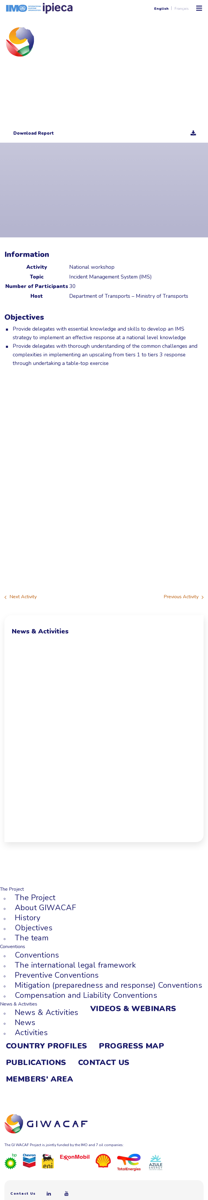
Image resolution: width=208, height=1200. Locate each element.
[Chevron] (29, 1160)
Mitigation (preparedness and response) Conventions (108, 985)
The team (32, 938)
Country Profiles (46, 1046)
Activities (31, 1032)
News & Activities (46, 1012)
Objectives (33, 928)
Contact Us (104, 1062)
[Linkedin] (49, 1193)
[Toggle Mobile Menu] (199, 8)
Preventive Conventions (57, 975)
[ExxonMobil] (75, 1157)
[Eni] (48, 1160)
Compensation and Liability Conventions (86, 995)
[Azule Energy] (156, 1162)
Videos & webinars (133, 1008)
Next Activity (20, 596)
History (28, 918)
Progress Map (131, 1046)
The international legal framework (75, 965)
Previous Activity (184, 596)
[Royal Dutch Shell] (103, 1160)
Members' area (39, 1079)
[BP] (10, 1161)
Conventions (37, 955)
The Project (35, 897)
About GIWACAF (45, 908)
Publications (36, 1062)
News (25, 1022)
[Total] (129, 1162)
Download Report (104, 133)
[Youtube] (66, 1193)
